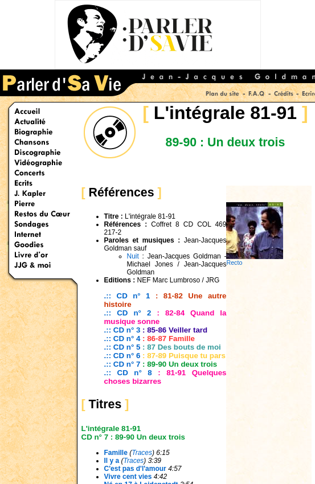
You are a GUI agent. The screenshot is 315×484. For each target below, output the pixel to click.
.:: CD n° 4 (122, 338)
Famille (116, 453)
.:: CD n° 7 (123, 364)
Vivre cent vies (128, 477)
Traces (142, 453)
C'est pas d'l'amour (135, 469)
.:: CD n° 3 (122, 330)
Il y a (112, 461)
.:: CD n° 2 (128, 313)
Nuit (133, 256)
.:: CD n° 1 (127, 296)
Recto (254, 259)
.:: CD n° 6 (122, 355)
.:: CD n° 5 (122, 347)
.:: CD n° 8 (128, 372)
